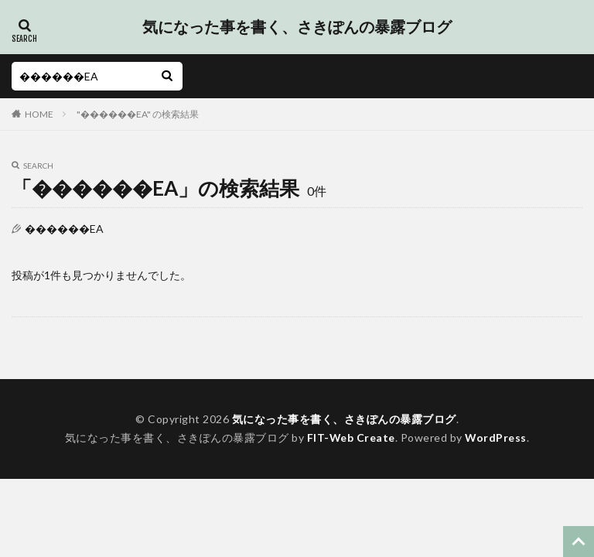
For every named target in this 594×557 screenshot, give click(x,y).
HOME (39, 114)
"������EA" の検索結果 (138, 114)
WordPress (496, 437)
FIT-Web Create (350, 437)
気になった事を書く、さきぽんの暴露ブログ (297, 27)
